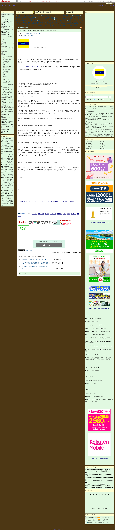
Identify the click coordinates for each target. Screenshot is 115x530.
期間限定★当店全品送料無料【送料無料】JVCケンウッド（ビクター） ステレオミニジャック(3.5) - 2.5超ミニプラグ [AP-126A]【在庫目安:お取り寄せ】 (7, 200)
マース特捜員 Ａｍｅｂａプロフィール (96, 325)
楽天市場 (112, 1)
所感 (43, 15)
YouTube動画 (76, 15)
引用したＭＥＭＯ (67, 15)
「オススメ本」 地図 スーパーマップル (7, 76)
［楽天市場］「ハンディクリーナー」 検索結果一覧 (99, 129)
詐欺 (61, 20)
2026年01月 (89, 145)
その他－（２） (6, 119)
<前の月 (93, 508)
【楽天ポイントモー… (92, 521)
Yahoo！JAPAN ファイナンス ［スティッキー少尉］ (98, 331)
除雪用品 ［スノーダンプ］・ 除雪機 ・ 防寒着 (7, 126)
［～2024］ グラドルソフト (23, 23)
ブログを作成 (105, 1)
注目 (24, 15)
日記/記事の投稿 (90, 104)
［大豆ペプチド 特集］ (91, 383)
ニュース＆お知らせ (63, 19)
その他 (70, 20)
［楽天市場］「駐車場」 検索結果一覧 (99, 222)
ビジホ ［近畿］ (30, 19)
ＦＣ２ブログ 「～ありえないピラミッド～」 (97, 354)
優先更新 (42, 22)
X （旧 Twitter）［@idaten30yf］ (94, 318)
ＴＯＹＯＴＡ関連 (49, 19)
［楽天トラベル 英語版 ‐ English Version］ (99, 308)
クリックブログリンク (53, 20)
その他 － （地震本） (8, 121)
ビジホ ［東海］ (47, 25)
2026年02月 (89, 143)
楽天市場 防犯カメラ (8, 106)
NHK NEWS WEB (32, 67)
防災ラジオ (58, 17)
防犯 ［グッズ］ (57, 25)
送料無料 (34, 23)
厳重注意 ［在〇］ (78, 22)
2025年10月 (102, 141)
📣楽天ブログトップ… (92, 522)
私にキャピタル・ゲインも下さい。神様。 (96, 328)
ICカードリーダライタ (75, 19)
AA (20, 22)
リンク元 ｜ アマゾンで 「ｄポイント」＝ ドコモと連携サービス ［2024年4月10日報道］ (47, 201)
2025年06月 (102, 148)
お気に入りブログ (91, 514)
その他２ (32, 25)
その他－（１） (6, 117)
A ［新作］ (38, 15)
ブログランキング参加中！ (92, 370)
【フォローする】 (102, 5)
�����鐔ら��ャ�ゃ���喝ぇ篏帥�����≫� (99, 487)
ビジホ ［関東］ (33, 20)
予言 (63, 17)
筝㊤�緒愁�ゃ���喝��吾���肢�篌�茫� (97, 469)
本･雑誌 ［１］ (35, 22)
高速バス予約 (58, 22)
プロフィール (11, 5)
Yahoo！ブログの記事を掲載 (69, 25)
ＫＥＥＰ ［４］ (42, 20)
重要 (56, 19)
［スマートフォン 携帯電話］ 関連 (99, 458)
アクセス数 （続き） (8, 21)
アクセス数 (5, 19)
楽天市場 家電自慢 (8, 97)
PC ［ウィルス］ (69, 17)
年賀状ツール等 (6, 122)
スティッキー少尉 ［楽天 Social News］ (96, 334)
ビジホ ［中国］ (67, 22)
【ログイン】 (110, 5)
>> (93, 1)
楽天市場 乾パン (7, 33)
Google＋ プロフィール (92, 321)
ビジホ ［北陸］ (20, 19)
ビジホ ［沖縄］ (50, 22)
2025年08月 (102, 145)
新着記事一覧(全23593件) (43, 12)
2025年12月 (89, 146)
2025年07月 (102, 146)
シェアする (29, 250)
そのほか (20, 1)
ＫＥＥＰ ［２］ (39, 19)
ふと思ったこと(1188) (92, 517)
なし (20, 15)
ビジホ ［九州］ (79, 17)
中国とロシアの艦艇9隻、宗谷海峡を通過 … (34, 267)
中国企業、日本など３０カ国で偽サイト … (36, 259)
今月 (99, 508)
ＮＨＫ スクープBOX (91, 393)
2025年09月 (102, 143)
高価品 (39, 23)
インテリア (55, 23)
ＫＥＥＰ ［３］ (26, 22)
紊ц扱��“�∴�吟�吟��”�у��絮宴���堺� (98, 484)
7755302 (109, 3)
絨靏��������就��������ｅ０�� (97, 485)
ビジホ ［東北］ (30, 15)
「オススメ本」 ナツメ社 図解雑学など (7, 84)
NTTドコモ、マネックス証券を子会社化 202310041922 (37, 31)
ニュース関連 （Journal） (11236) (31, 33)
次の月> (105, 508)
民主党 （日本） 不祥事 (29, 17)
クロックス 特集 (90, 111)
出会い (65, 20)
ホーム (2, 5)
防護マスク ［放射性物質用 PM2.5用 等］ (70, 23)
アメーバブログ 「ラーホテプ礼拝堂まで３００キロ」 (99, 338)
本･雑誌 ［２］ (58, 15)
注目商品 (5, 46)
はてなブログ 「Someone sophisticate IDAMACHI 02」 (99, 346)
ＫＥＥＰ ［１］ (40, 17)
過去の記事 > (70, 12)
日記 (6, 5)
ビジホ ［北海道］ (46, 23)
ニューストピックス (91, 467)
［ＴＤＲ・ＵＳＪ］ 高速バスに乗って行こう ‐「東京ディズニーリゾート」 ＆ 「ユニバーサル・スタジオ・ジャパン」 (99, 108)
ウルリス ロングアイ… (92, 519)
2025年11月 (89, 148)
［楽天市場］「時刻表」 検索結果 (94, 380)
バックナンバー (90, 139)
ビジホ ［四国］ (50, 17)
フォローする (99, 87)
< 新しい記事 (20, 12)
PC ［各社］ (39, 25)
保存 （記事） (49, 15)
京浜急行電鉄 (6, 129)
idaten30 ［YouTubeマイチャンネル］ (95, 396)
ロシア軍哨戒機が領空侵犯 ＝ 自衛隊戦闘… (36, 263)
